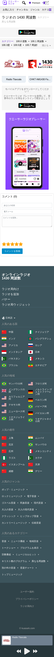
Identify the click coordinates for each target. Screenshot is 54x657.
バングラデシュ (43, 338)
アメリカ (13, 345)
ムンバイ (39, 438)
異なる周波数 (39, 561)
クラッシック (9, 516)
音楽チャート (27, 568)
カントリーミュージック (14, 523)
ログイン (47, 3)
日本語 (8, 318)
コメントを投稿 (12, 251)
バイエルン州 (42, 413)
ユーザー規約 (27, 591)
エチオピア (41, 365)
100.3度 (6, 45)
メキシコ (39, 358)
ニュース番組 (18, 541)
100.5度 (18, 45)
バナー (6, 299)
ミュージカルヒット (26, 554)
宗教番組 (6, 554)
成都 (11, 471)
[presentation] (24, 234)
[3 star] (12, 244)
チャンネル (22, 10)
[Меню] (50, 9)
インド (12, 338)
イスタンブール (17, 464)
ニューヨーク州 (17, 411)
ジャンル (35, 10)
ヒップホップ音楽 (29, 516)
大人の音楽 (7, 509)
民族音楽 (24, 503)
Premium (36, 3)
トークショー (9, 548)
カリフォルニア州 (17, 398)
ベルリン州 (41, 400)
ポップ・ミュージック (13, 489)
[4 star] (16, 244)
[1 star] (4, 244)
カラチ (38, 458)
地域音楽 (33, 541)
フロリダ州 (41, 383)
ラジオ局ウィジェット (16, 304)
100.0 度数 (21, 41)
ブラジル (13, 365)
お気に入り (8, 10)
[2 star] (8, 244)
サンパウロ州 (15, 383)
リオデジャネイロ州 (43, 420)
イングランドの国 (17, 390)
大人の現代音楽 (26, 509)
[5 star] (21, 244)
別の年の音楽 (9, 568)
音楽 (4, 541)
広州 (11, 451)
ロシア (38, 345)
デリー (38, 471)
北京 (11, 444)
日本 (37, 352)
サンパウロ (41, 444)
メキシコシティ (43, 451)
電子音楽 (31, 496)
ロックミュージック (12, 496)
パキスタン (14, 358)
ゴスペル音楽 (9, 503)
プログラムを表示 (29, 548)
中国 (11, 332)
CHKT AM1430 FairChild (40, 79)
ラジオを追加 (10, 294)
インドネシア (15, 352)
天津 (37, 464)
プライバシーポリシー (27, 599)
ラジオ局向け (10, 289)
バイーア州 (41, 406)
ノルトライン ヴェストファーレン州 (43, 391)
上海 (11, 438)
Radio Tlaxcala (13, 79)
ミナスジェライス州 (17, 418)
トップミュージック (12, 574)
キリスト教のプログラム (14, 561)
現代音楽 (38, 503)
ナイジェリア (42, 332)
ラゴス (12, 458)
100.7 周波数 (31, 45)
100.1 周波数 (37, 41)
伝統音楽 (36, 523)
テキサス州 (14, 405)
